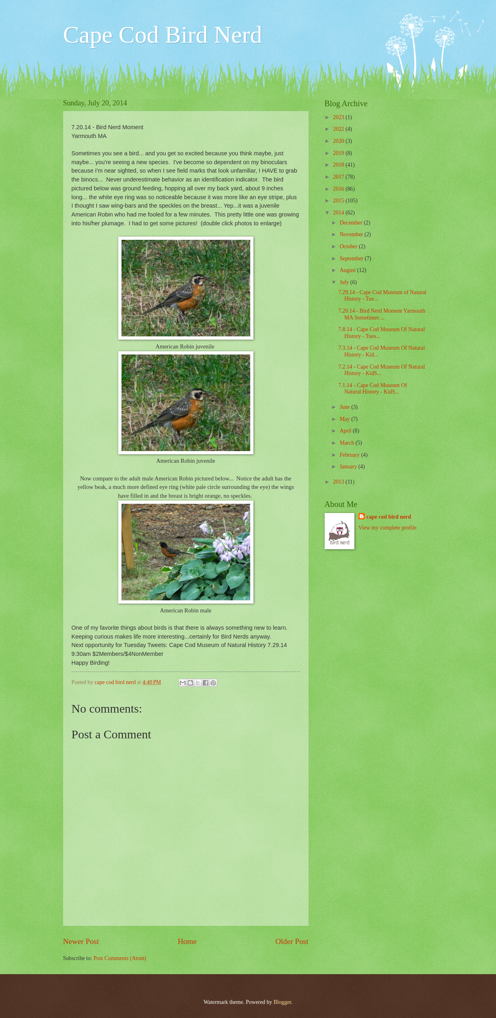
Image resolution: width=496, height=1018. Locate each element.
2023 (339, 117)
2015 (339, 201)
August (348, 270)
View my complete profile (387, 528)
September (352, 259)
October (349, 246)
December (352, 223)
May (345, 419)
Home (187, 941)
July (345, 282)
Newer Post (81, 941)
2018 (339, 165)
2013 (339, 482)
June (345, 407)
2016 (339, 189)
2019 (339, 153)
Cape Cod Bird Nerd (162, 34)
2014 (339, 213)
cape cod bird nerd (388, 517)
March (347, 443)
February (350, 455)
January (349, 467)
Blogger (282, 1002)
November (352, 234)
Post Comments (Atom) (119, 958)
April (346, 431)
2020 (339, 141)
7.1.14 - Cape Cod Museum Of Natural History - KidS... (372, 388)
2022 (339, 129)
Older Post (291, 941)
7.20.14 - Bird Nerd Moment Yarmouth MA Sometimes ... (381, 314)
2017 (339, 177)
